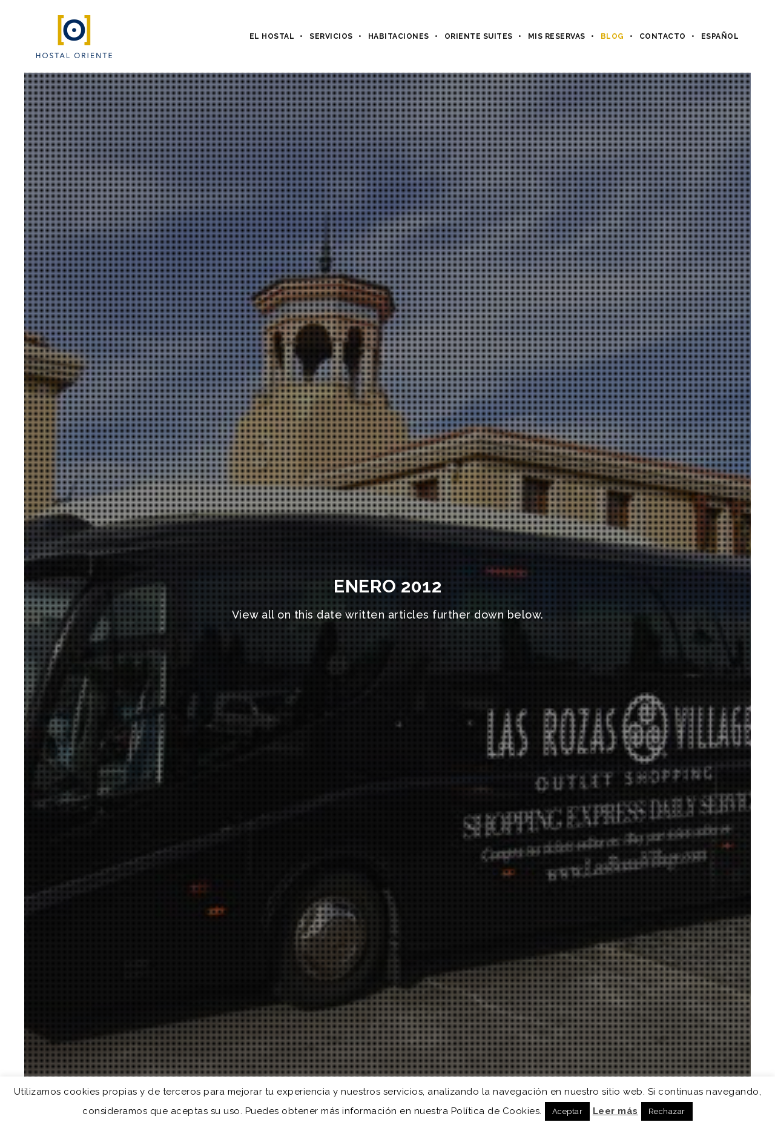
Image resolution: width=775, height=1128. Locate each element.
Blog (612, 36)
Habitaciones (398, 36)
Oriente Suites (478, 36)
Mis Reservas (556, 36)
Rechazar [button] (666, 1111)
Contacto (662, 36)
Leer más (615, 1111)
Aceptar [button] (567, 1111)
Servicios (331, 36)
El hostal (272, 36)
